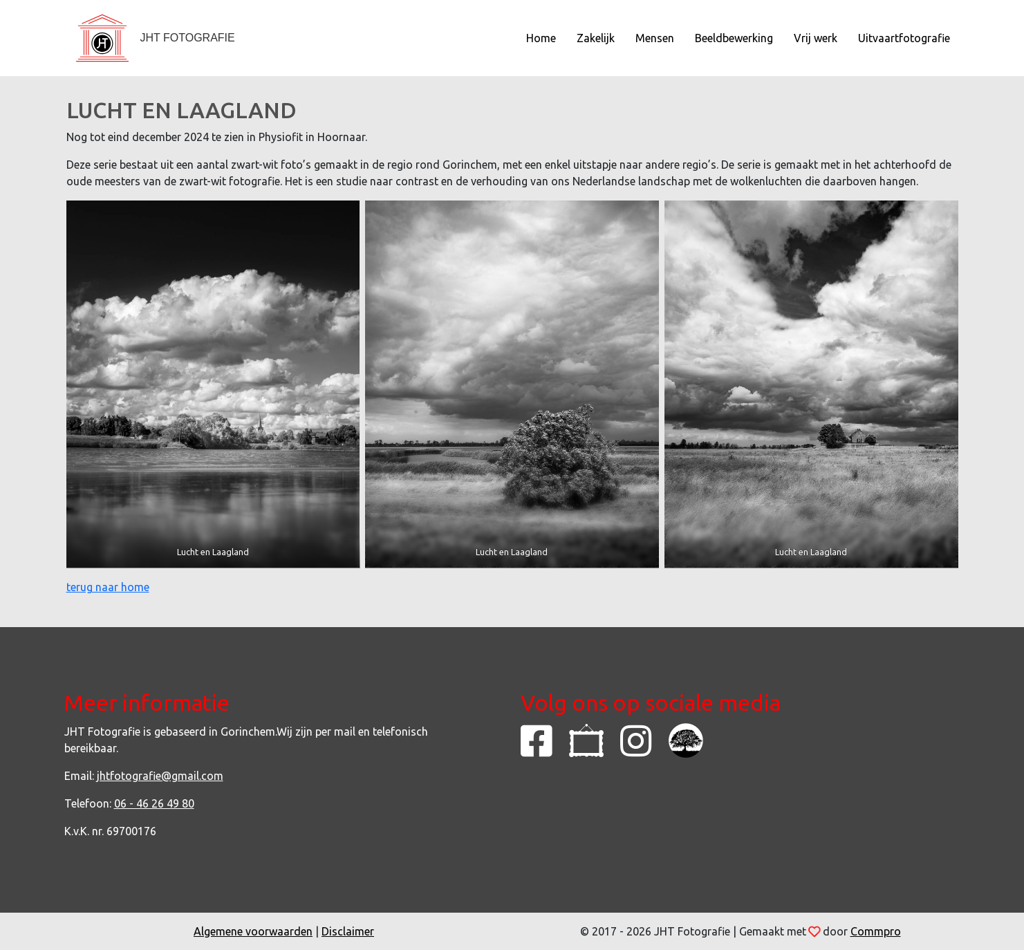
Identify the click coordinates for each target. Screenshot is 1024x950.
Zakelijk (596, 38)
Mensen (654, 38)
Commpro (875, 931)
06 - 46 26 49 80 (154, 803)
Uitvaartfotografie (904, 38)
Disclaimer (348, 931)
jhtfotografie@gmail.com (160, 776)
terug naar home (107, 587)
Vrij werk (815, 38)
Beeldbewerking (734, 38)
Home (541, 38)
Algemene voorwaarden (253, 931)
